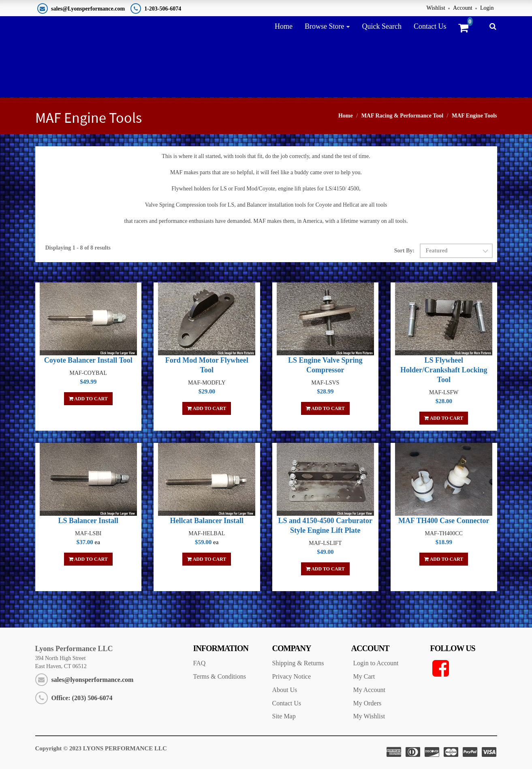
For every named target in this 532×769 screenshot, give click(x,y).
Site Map (284, 716)
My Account (369, 689)
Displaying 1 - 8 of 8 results (78, 248)
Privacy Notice (291, 676)
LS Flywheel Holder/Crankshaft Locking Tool (443, 370)
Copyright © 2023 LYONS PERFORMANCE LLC (101, 748)
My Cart (364, 676)
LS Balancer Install (88, 521)
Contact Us (430, 26)
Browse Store (324, 26)
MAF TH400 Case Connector (443, 521)
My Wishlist (369, 716)
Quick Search (381, 26)
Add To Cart (88, 399)
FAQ (199, 663)
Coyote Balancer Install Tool (88, 360)
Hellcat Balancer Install (207, 521)
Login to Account (376, 663)
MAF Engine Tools (474, 116)
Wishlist (436, 8)
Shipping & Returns (298, 663)
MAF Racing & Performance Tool (402, 116)
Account (462, 8)
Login (487, 8)
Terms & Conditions (219, 676)
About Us (284, 689)
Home (284, 26)
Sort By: (404, 251)
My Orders (367, 703)
